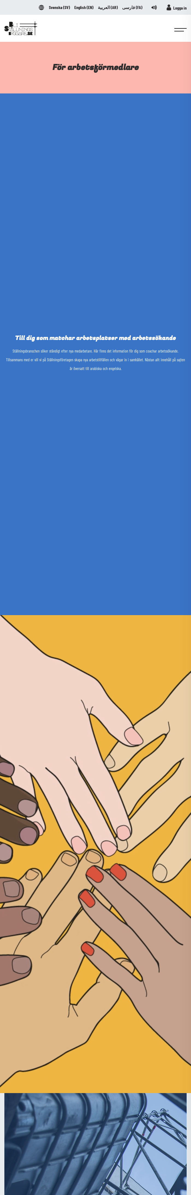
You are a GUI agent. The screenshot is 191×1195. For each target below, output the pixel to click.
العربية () (108, 7)
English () (83, 7)
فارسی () (132, 7)
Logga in (176, 7)
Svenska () (59, 7)
